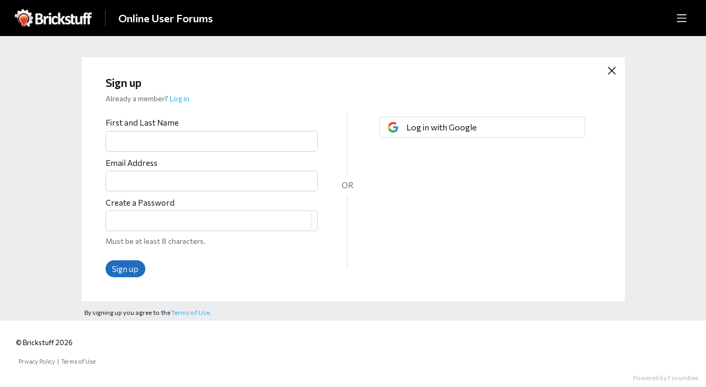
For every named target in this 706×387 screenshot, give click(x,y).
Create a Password (140, 202)
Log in (179, 98)
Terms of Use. (191, 312)
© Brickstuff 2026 (44, 342)
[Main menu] (681, 18)
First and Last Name (142, 122)
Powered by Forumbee (665, 377)
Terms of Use (78, 361)
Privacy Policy (37, 361)
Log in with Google (441, 127)
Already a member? (147, 98)
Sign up (125, 269)
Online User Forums (165, 18)
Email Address (132, 163)
